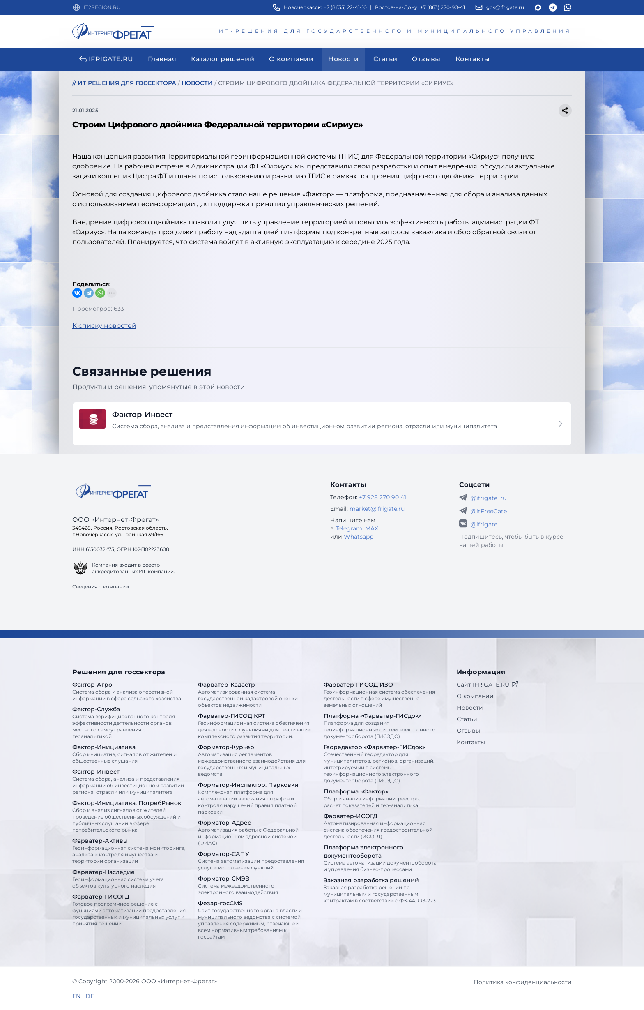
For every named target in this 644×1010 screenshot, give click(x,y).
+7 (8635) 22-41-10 (345, 7)
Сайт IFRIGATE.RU (488, 684)
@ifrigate (484, 524)
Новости (470, 707)
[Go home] (113, 491)
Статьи (467, 719)
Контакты (471, 742)
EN (76, 996)
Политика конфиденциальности (523, 982)
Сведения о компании (100, 586)
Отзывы (468, 730)
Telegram (349, 528)
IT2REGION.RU (102, 7)
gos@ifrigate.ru (505, 7)
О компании (475, 696)
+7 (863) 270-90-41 (442, 7)
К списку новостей (104, 326)
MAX (371, 528)
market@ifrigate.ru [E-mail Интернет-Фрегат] (377, 508)
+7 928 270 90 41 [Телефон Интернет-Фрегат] (382, 497)
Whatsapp (358, 536)
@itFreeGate (489, 511)
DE (89, 996)
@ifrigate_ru (488, 498)
